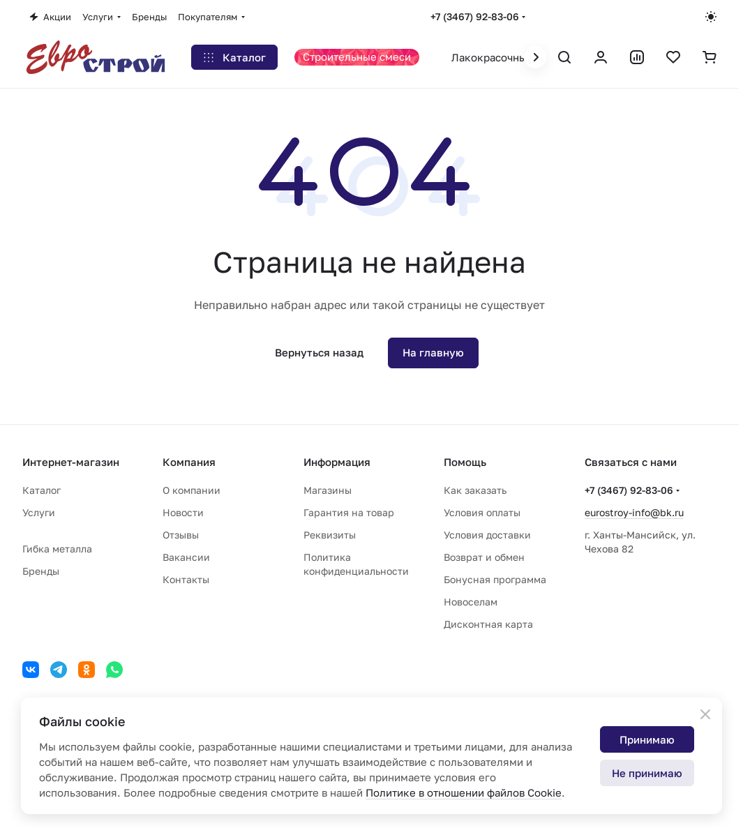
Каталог (41, 490)
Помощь (465, 462)
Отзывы (181, 535)
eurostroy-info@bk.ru (634, 512)
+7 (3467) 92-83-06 (474, 16)
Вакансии (186, 557)
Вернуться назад (319, 352)
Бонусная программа (495, 579)
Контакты (186, 579)
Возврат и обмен (484, 557)
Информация (336, 462)
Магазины (327, 490)
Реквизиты (329, 535)
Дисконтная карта (488, 624)
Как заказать (475, 490)
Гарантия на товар (348, 512)
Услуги (38, 512)
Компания (189, 462)
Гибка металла (57, 549)
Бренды (40, 571)
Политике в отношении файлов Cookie (464, 792)
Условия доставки (487, 535)
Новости (183, 512)
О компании (191, 490)
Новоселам (470, 602)
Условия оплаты (482, 512)
